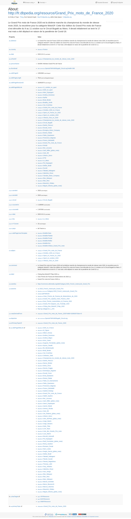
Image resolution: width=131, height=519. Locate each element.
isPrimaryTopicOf (15, 323)
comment (13, 265)
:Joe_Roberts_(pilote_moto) (49, 413)
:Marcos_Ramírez (46, 487)
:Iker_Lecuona (45, 148)
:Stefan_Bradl (44, 165)
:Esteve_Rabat (45, 133)
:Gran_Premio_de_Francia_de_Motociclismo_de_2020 (57, 296)
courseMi (13, 209)
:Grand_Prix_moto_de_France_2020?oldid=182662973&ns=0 (60, 313)
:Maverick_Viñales (46, 183)
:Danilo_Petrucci (45, 125)
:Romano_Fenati (45, 446)
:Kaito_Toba (44, 426)
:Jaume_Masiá (45, 406)
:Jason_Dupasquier (46, 403)
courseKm (14, 205)
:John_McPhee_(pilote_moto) (49, 418)
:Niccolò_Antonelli (46, 436)
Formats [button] (42, 2)
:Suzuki (42, 168)
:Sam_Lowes (44, 449)
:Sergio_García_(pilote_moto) (49, 451)
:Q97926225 (44, 294)
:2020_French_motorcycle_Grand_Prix (50, 288)
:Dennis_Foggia (45, 368)
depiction (13, 318)
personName (14, 63)
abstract (12, 40)
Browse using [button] (29, 2)
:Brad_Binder (44, 100)
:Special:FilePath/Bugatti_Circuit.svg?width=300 (56, 68)
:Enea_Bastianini (45, 376)
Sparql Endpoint (117, 2)
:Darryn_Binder (45, 363)
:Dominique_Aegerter (47, 370)
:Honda (42, 145)
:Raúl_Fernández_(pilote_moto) (50, 441)
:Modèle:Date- (45, 233)
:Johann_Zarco (45, 155)
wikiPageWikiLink (15, 87)
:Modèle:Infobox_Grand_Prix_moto (51, 246)
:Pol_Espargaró (45, 163)
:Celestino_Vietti (45, 355)
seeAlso (12, 284)
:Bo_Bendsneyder (46, 348)
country (12, 49)
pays (12, 228)
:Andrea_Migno (45, 338)
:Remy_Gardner (45, 444)
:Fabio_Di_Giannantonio (48, 381)
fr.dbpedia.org (67, 17)
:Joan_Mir (43, 153)
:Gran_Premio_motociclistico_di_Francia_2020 (55, 301)
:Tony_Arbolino (45, 466)
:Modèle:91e (44, 243)
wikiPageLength (15, 78)
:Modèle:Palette (45, 235)
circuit (12, 200)
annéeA (13, 190)
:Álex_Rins (43, 181)
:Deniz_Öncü (44, 365)
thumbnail (13, 68)
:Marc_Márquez (45, 479)
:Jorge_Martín (44, 421)
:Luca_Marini (44, 434)
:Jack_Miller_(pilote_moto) (48, 150)
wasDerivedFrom (15, 313)
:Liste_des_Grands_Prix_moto (50, 431)
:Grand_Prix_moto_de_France (50, 107)
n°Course (14, 223)
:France (42, 49)
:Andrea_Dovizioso (46, 95)
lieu (12, 219)
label (11, 274)
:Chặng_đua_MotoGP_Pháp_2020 (51, 306)
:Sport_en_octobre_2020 (48, 115)
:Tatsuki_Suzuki (45, 459)
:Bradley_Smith (45, 102)
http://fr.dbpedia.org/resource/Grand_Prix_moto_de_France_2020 (60, 13)
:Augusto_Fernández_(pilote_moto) (51, 343)
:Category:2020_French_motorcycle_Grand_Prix (57, 291)
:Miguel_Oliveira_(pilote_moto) (50, 186)
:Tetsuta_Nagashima (47, 461)
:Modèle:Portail (45, 238)
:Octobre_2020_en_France (49, 110)
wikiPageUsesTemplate (18, 233)
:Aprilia (42, 97)
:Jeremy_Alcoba (45, 408)
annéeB (13, 195)
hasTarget (14, 496)
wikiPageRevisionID (16, 82)
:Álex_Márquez (45, 178)
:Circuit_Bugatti (45, 122)
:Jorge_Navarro (45, 423)
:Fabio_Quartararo (46, 135)
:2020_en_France (46, 328)
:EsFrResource (44, 499)
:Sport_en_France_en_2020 (49, 112)
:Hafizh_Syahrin (45, 396)
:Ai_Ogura (43, 330)
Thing (21, 17)
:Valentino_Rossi (45, 173)
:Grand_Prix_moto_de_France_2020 (52, 323)
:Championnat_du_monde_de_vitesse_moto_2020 (56, 59)
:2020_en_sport (45, 90)
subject (12, 250)
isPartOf (12, 59)
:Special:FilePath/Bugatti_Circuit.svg (53, 318)
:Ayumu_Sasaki (45, 345)
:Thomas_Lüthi (45, 464)
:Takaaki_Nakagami (46, 170)
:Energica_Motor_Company (49, 130)
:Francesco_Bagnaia (47, 138)
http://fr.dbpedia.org (43, 17)
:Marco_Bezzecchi (46, 484)
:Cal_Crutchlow (45, 105)
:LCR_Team (44, 429)
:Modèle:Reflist (45, 241)
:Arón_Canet (44, 340)
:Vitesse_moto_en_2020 (48, 117)
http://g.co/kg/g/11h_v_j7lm (46, 309)
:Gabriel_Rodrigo (45, 391)
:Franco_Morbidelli (46, 140)
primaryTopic (15, 506)
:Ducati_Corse (45, 128)
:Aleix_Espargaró (45, 92)
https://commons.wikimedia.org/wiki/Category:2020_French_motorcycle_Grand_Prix (64, 284)
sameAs (12, 288)
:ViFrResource (43, 496)
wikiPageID (13, 73)
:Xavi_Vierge (44, 471)
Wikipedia (51, 516)
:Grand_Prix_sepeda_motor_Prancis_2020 (54, 299)
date (11, 54)
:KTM (42, 158)
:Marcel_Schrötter (46, 481)
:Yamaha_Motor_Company (48, 175)
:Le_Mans (43, 160)
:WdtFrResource (44, 501)
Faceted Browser (102, 2)
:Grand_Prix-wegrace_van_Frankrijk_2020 (53, 304)
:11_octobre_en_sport (47, 87)
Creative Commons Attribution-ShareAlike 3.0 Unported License (83, 516)
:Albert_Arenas (45, 333)
